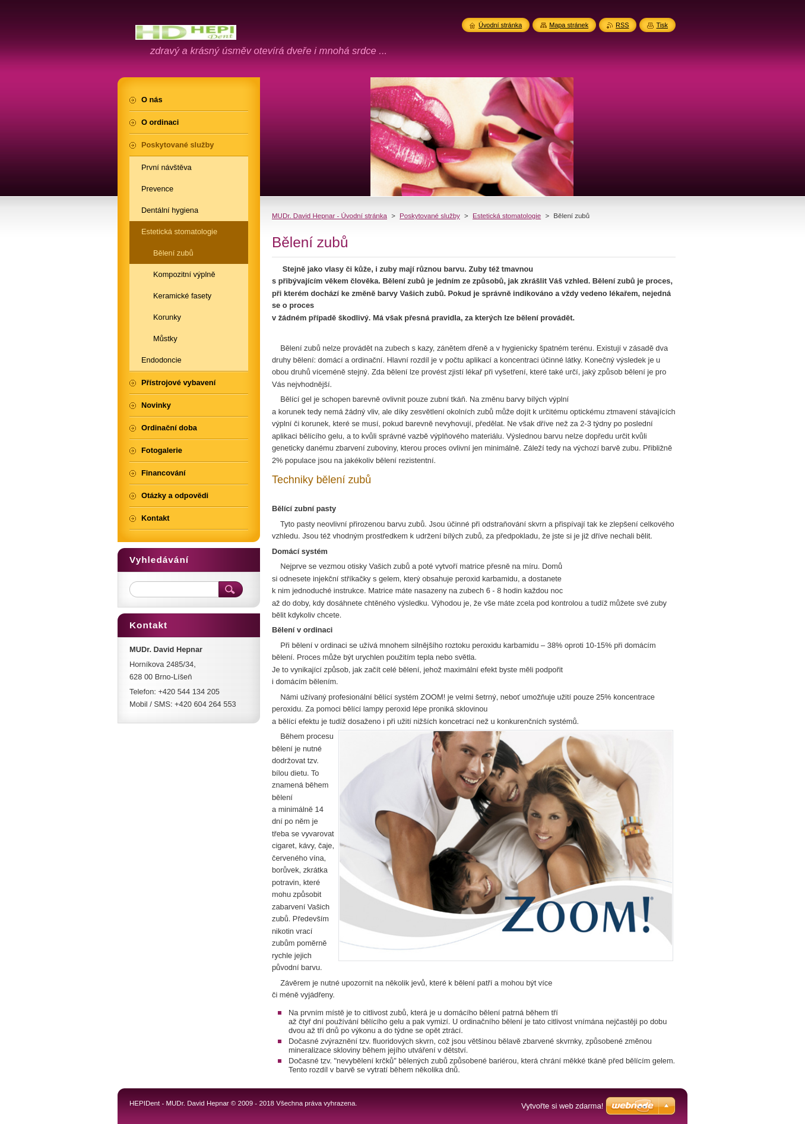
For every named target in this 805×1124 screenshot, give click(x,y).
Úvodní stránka (500, 25)
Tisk (662, 25)
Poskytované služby (430, 215)
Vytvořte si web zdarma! (562, 1105)
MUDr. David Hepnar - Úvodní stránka (329, 215)
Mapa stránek (568, 25)
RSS (622, 25)
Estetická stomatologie (507, 215)
